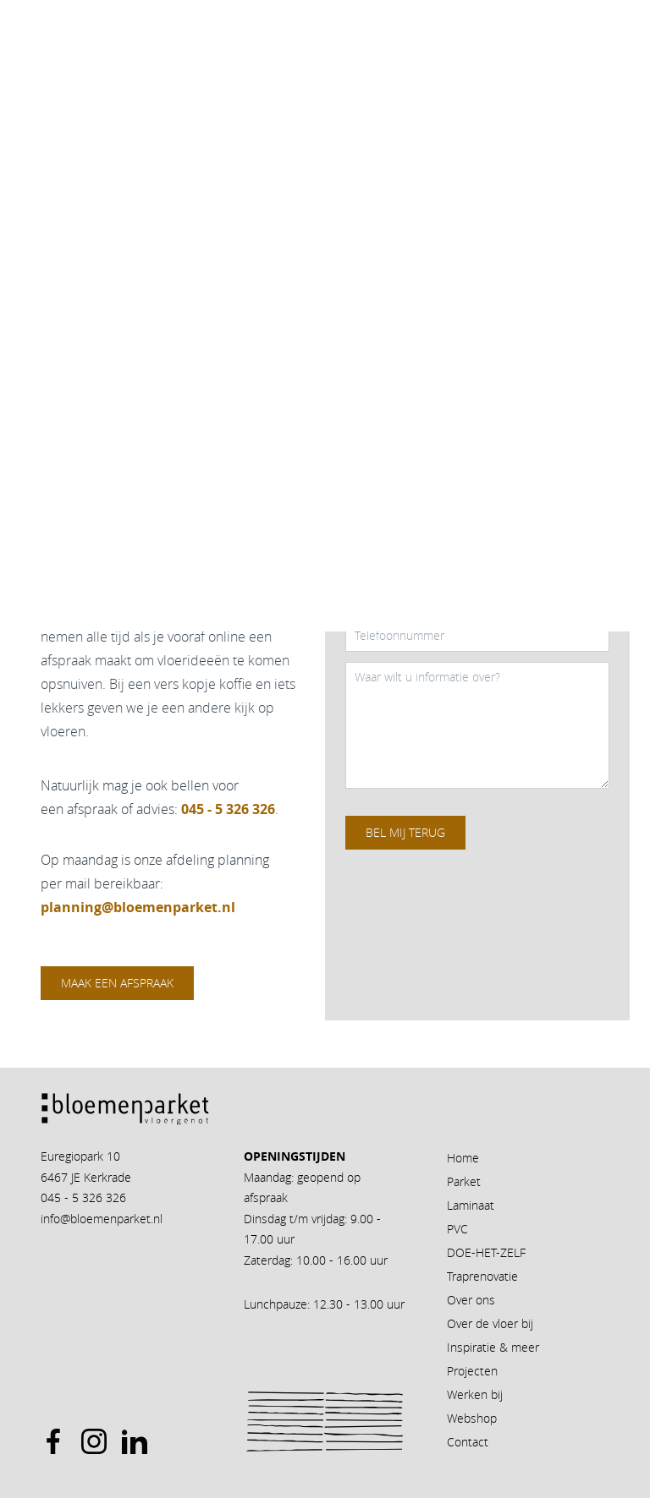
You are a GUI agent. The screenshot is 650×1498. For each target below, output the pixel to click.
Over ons (471, 1300)
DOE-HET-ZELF (486, 1252)
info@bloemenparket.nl (101, 1219)
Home (463, 1158)
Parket (464, 1181)
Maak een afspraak (117, 983)
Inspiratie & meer (493, 1347)
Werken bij (475, 1394)
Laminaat (470, 1205)
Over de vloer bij (490, 1323)
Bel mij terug (405, 832)
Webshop (472, 1418)
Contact (467, 1442)
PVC (457, 1229)
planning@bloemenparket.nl (138, 907)
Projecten (472, 1371)
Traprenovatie (482, 1276)
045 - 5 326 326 (83, 1197)
